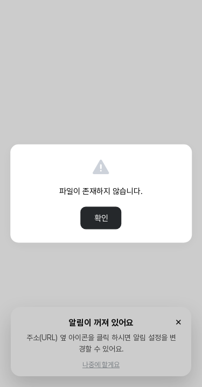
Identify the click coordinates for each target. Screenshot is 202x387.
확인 (101, 218)
